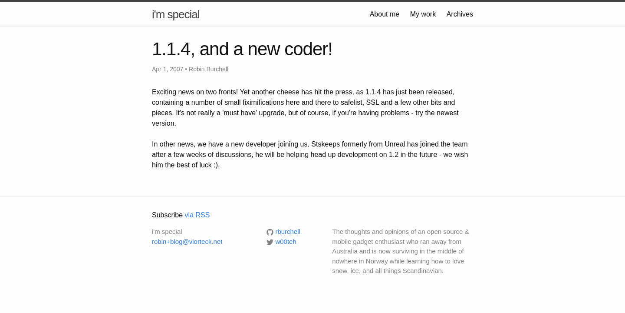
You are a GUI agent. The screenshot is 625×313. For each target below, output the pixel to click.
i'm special (176, 14)
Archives (460, 14)
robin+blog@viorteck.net (187, 241)
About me (384, 14)
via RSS (197, 215)
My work (423, 14)
